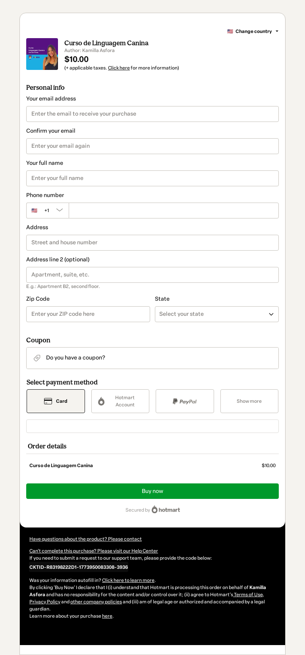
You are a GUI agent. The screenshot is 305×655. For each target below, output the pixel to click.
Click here (119, 68)
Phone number (45, 195)
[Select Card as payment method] (56, 401)
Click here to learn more (128, 580)
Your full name (44, 163)
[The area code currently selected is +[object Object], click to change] (47, 210)
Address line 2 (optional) (57, 259)
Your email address (51, 98)
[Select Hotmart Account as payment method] (120, 401)
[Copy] (78, 567)
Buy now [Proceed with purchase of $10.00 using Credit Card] (152, 491)
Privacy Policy (44, 602)
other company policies (96, 602)
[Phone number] (174, 210)
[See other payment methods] (249, 401)
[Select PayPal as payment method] (185, 401)
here (107, 616)
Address (37, 227)
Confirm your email (50, 131)
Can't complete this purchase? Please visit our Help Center (93, 551)
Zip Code (38, 299)
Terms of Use (248, 594)
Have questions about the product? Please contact (85, 539)
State (162, 299)
